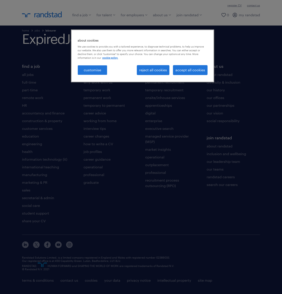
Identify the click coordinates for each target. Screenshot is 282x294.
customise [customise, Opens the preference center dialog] (92, 70)
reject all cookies (153, 70)
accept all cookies (190, 70)
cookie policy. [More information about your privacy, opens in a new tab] (110, 57)
